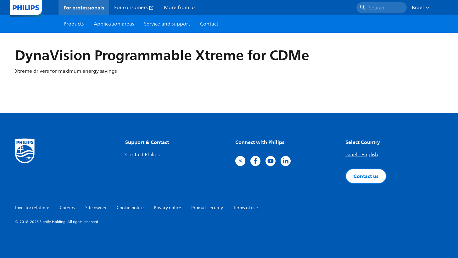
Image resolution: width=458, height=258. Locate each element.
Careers (67, 207)
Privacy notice (167, 207)
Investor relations (32, 207)
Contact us (366, 176)
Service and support (167, 24)
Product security (207, 207)
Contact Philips (142, 155)
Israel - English (361, 155)
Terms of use (245, 207)
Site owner (96, 207)
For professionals (84, 7)
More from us (179, 7)
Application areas (114, 24)
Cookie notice (130, 207)
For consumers (134, 7)
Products (74, 24)
